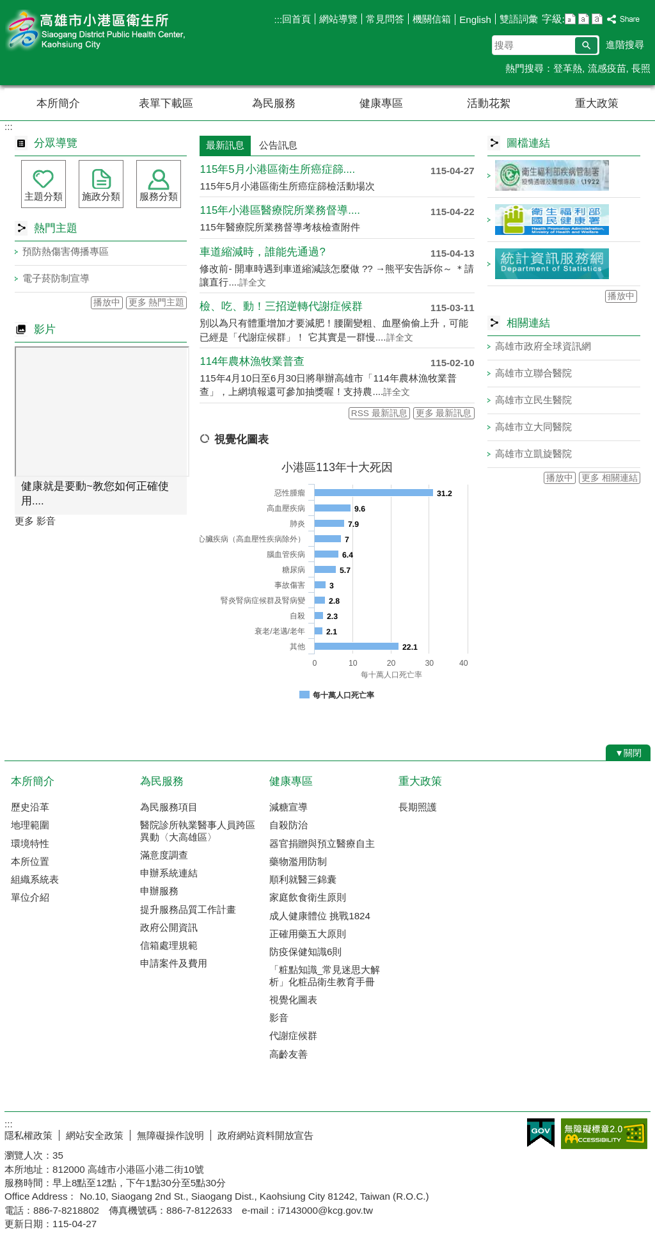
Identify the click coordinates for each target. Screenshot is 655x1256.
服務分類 (158, 196)
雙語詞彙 (519, 18)
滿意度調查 (164, 854)
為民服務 (274, 103)
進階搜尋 (625, 44)
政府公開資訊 (169, 927)
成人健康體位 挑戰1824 (319, 915)
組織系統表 (35, 879)
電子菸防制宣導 (56, 278)
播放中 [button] (106, 302)
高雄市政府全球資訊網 (543, 346)
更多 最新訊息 (444, 413)
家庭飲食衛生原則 (307, 897)
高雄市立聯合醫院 (533, 372)
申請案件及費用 (173, 963)
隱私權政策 (28, 1135)
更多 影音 (35, 520)
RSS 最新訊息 (379, 413)
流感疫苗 (607, 68)
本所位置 (30, 861)
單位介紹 (30, 897)
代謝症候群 (293, 1035)
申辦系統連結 (169, 872)
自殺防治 (288, 824)
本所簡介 (58, 103)
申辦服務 (159, 890)
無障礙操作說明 (170, 1135)
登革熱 (567, 68)
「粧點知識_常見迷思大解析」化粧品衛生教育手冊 (324, 975)
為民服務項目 (169, 806)
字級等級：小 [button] (570, 18)
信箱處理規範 (169, 945)
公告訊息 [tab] (278, 145)
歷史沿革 (30, 806)
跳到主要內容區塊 (6, 6)
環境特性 (30, 843)
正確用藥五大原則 (307, 933)
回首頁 (296, 18)
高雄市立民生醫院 (533, 399)
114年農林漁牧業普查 (252, 361)
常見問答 (385, 18)
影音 (278, 1017)
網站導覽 (338, 18)
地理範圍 (30, 824)
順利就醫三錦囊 (302, 879)
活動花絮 (488, 103)
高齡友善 (288, 1054)
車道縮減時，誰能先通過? (262, 252)
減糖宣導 (288, 806)
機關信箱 (432, 18)
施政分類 (101, 196)
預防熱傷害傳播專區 (65, 251)
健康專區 (381, 103)
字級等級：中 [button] (584, 19)
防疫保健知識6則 (305, 951)
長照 (641, 68)
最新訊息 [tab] (225, 145)
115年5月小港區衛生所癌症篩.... (277, 169)
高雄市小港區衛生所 (112, 31)
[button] (586, 45)
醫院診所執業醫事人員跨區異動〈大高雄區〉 (197, 830)
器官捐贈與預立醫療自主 (322, 843)
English (475, 19)
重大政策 (597, 103)
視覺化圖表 (293, 999)
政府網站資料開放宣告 (265, 1135)
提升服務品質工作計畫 (188, 909)
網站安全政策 (94, 1135)
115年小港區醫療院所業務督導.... (279, 210)
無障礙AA (604, 1133)
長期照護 (418, 806)
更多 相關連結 (609, 478)
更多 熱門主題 (157, 302)
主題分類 (43, 196)
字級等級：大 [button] (597, 18)
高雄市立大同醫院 (533, 426)
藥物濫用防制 (298, 861)
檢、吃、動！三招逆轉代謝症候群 (281, 306)
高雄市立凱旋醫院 (533, 453)
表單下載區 (166, 103)
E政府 (541, 1132)
